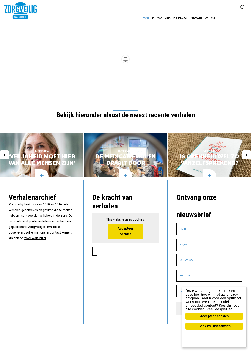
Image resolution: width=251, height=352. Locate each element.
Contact (210, 17)
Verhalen (196, 17)
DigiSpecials (180, 17)
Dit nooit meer (161, 17)
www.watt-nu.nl (35, 220)
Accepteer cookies (125, 213)
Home (146, 17)
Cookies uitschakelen (214, 326)
